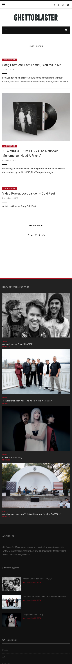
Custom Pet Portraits (11, 258)
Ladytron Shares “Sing (12, 457)
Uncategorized (9, 146)
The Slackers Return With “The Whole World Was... (45, 597)
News (4, 511)
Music (5, 650)
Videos (4, 341)
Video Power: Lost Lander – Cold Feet (28, 193)
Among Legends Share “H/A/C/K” (17, 344)
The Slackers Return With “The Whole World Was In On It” (27, 401)
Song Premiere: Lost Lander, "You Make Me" (32, 65)
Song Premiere (9, 60)
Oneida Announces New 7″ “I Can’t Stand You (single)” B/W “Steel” (32, 514)
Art (3, 657)
